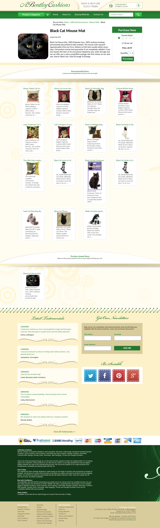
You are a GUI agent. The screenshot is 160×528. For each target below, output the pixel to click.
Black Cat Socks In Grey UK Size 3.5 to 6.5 (71, 160)
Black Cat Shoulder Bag (94, 88)
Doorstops (21, 516)
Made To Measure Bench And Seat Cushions (45, 517)
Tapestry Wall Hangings (44, 514)
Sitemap (61, 520)
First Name (88, 334)
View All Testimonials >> (65, 431)
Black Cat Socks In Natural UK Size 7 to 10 (133, 124)
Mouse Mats (94, 22)
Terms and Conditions (66, 516)
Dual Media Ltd (131, 520)
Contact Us (98, 14)
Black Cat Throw (60, 211)
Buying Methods (82, 14)
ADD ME (127, 348)
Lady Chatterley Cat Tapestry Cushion (38, 124)
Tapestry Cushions (24, 509)
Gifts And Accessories (79, 22)
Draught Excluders (24, 514)
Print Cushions (22, 520)
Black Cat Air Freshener (94, 160)
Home (55, 14)
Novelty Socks (22, 507)
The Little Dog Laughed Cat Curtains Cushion (41, 160)
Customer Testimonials (66, 507)
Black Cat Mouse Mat (32, 273)
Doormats (40, 505)
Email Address (89, 344)
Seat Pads (21, 511)
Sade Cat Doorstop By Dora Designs (37, 211)
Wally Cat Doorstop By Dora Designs (99, 211)
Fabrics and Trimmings (44, 521)
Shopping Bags (42, 509)
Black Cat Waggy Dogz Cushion (97, 124)
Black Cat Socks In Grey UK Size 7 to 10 (131, 160)
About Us (66, 14)
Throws (39, 507)
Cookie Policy (63, 518)
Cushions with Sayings (44, 523)
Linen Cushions (23, 518)
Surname (117, 334)
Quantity (124, 53)
